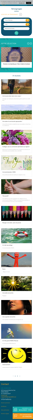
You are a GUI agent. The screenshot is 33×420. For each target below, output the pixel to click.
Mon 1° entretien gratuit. (25, 416)
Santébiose (3, 406)
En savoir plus (21, 2)
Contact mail (4, 395)
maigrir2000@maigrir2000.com (8, 397)
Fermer (29, 3)
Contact (5, 384)
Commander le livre (25, 409)
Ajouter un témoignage (9, 14)
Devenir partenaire (5, 402)
